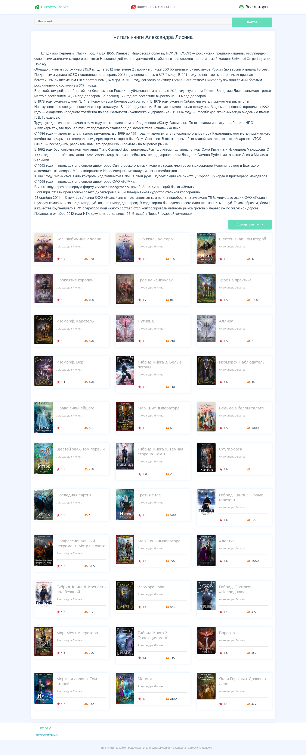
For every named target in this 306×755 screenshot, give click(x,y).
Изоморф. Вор (70, 361)
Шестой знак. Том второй (242, 238)
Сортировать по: (249, 224)
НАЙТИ (252, 22)
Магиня (145, 678)
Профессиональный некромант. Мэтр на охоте (80, 543)
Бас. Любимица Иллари (78, 238)
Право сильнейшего (75, 407)
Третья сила (149, 494)
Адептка (227, 540)
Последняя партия (74, 494)
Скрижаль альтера (155, 238)
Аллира (226, 320)
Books (51, 7)
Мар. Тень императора (159, 540)
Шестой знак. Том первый (80, 448)
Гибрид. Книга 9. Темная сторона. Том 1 (160, 451)
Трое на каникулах (155, 279)
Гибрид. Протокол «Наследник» (236, 589)
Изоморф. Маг (151, 586)
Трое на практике (235, 279)
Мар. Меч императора (77, 632)
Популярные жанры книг (154, 7)
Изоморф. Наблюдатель (242, 361)
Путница (146, 320)
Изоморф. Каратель (75, 320)
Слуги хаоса (230, 448)
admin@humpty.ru (46, 734)
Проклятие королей (74, 279)
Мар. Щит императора (159, 407)
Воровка (227, 632)
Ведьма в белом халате (241, 407)
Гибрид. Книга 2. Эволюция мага (153, 635)
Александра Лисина (69, 246)
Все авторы (253, 7)
